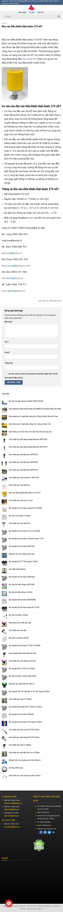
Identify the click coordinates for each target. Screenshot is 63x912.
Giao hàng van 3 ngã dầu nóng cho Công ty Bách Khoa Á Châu (33, 416)
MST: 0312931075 (43, 812)
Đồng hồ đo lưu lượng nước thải (21, 554)
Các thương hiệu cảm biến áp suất (22, 653)
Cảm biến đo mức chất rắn (19, 523)
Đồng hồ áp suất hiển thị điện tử (21, 684)
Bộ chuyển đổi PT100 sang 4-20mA (23, 561)
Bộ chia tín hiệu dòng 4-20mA (20, 592)
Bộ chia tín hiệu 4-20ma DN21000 (22, 676)
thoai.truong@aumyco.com (16, 265)
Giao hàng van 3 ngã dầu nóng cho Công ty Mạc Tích (30, 424)
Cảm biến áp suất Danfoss (19, 485)
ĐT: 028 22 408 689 (43, 822)
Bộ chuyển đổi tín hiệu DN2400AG (22, 600)
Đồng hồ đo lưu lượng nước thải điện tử (25, 760)
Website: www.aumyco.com (46, 829)
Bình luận (9, 322)
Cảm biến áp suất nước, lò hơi (21, 500)
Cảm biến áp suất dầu (17, 630)
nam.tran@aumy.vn (12, 253)
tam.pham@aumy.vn (12, 278)
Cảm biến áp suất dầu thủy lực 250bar (24, 752)
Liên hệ (40, 12)
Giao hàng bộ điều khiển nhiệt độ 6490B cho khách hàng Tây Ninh (35, 409)
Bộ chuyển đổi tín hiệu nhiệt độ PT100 (24, 607)
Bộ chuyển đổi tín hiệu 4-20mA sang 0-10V (26, 539)
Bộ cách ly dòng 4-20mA (19, 638)
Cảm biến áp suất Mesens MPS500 (23, 454)
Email (7, 352)
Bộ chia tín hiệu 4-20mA (18, 615)
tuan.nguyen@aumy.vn (13, 290)
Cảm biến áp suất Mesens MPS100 (23, 470)
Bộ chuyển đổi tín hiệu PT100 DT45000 (24, 645)
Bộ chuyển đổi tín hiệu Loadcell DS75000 (25, 508)
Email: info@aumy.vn (44, 825)
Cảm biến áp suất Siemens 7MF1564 (24, 477)
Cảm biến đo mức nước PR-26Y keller (24, 730)
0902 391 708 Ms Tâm (11, 824)
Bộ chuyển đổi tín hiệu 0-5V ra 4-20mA (24, 531)
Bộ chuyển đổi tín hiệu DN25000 (22, 577)
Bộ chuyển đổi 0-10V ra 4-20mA (22, 668)
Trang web (9, 363)
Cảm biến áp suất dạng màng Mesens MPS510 (28, 447)
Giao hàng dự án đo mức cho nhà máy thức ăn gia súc (30, 432)
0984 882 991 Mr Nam (11, 813)
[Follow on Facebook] (41, 832)
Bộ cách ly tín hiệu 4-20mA (19, 516)
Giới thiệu (22, 12)
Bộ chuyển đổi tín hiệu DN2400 (21, 714)
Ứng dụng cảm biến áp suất (20, 623)
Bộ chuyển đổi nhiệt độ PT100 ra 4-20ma (25, 707)
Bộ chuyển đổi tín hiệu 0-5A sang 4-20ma (25, 722)
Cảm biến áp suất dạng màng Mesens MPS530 (28, 439)
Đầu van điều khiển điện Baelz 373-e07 (24, 493)
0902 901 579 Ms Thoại (12, 800)
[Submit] (59, 17)
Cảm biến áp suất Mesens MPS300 (23, 462)
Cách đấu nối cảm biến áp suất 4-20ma (24, 775)
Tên (7, 342)
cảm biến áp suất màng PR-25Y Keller (24, 737)
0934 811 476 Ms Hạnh (11, 806)
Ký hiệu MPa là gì (16, 768)
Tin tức (32, 12)
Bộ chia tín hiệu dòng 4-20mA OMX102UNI (26, 401)
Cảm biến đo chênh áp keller (49, 301)
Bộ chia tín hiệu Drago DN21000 (22, 584)
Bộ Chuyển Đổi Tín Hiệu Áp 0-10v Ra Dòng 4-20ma (29, 691)
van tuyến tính (29, 58)
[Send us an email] (54, 832)
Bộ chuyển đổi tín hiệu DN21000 (22, 546)
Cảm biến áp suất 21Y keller (20, 699)
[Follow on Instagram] (45, 832)
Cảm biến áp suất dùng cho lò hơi (22, 661)
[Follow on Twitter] (49, 832)
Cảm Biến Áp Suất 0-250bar (20, 745)
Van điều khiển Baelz (17, 569)
